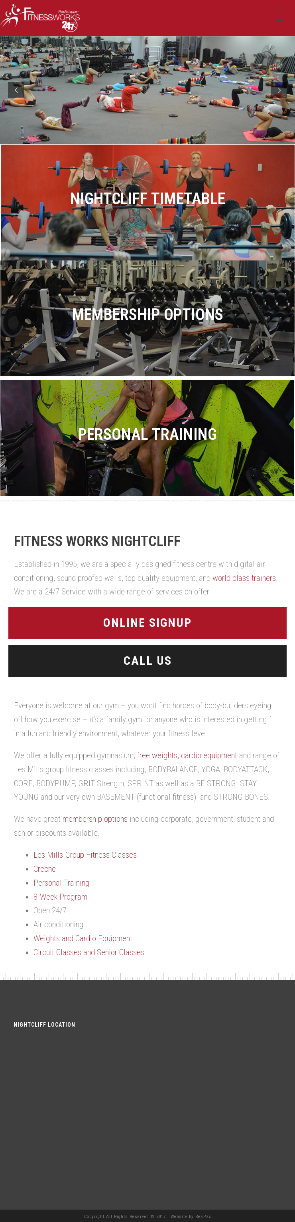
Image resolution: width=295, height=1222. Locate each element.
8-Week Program (60, 897)
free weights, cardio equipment (187, 755)
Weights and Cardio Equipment (82, 938)
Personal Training (147, 434)
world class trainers (244, 578)
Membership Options (147, 314)
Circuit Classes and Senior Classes (88, 952)
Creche (44, 869)
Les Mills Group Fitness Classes (85, 855)
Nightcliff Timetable (147, 198)
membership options (95, 819)
